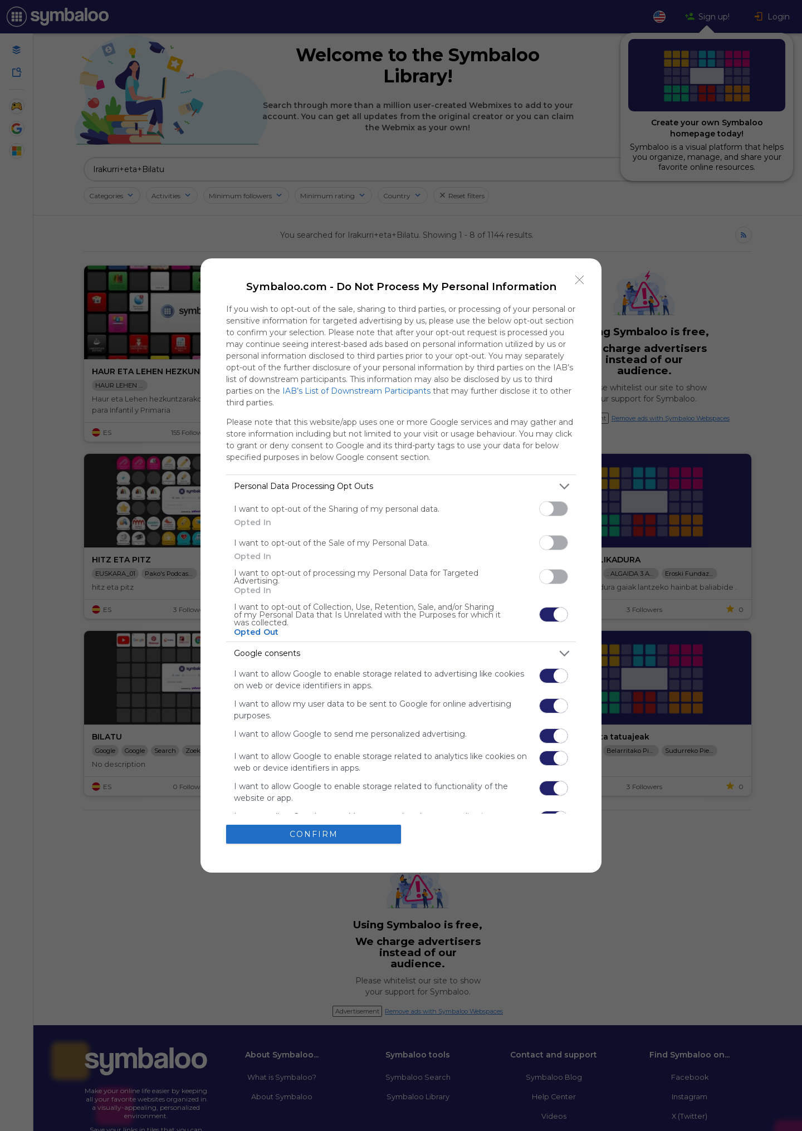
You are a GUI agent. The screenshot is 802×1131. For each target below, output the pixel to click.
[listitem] (401, 486)
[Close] (579, 280)
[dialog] (401, 565)
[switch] (553, 508)
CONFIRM (314, 834)
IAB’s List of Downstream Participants (356, 391)
